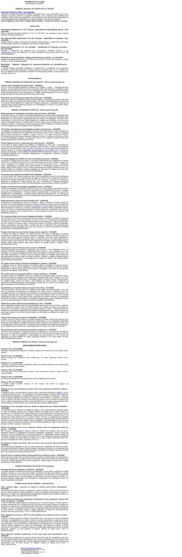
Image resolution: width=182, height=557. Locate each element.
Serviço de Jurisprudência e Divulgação (31, 548)
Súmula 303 (17, 431)
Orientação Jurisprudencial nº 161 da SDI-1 (39, 150)
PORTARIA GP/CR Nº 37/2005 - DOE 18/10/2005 (17, 12)
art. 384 (36, 206)
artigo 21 (60, 392)
